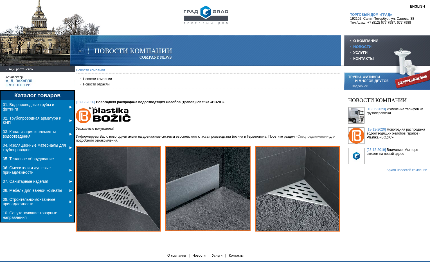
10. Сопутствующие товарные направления (37, 215)
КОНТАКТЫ (363, 58)
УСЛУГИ (360, 52)
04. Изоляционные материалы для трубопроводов (37, 147)
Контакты (236, 255)
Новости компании (97, 79)
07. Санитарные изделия (37, 181)
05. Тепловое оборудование (37, 159)
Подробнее (360, 86)
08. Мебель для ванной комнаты (37, 190)
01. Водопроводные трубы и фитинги (37, 106)
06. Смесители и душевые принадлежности (37, 170)
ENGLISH (417, 6)
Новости (198, 255)
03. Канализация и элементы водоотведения (37, 133)
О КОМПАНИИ (365, 41)
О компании (176, 255)
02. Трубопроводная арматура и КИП (37, 120)
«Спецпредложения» (312, 136)
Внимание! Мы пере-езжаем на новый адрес (393, 152)
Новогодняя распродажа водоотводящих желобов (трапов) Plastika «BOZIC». (396, 133)
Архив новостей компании (406, 170)
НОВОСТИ (362, 47)
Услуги (217, 255)
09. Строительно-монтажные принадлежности (37, 201)
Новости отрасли (96, 84)
